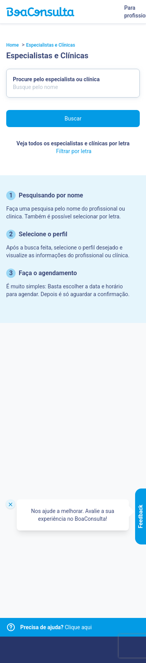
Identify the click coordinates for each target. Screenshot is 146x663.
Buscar (73, 118)
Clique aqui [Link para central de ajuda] (56, 627)
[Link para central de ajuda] (11, 627)
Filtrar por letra (73, 151)
